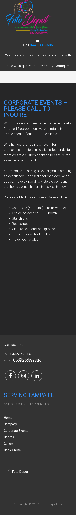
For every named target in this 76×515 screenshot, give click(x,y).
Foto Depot (20, 472)
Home (8, 418)
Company (10, 424)
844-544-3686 (41, 45)
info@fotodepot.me (27, 359)
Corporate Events (16, 431)
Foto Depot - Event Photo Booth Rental (38, 18)
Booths (9, 437)
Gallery (9, 444)
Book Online (12, 450)
